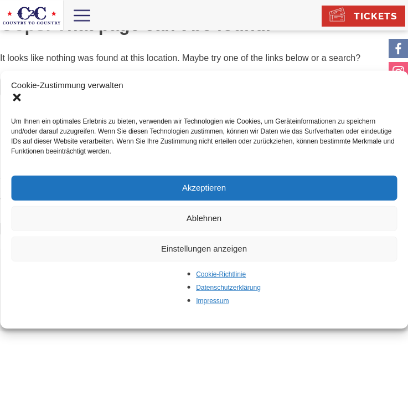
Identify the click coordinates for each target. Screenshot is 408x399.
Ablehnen (204, 218)
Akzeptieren (204, 187)
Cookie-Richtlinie (221, 274)
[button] (17, 98)
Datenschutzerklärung (228, 287)
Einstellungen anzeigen (204, 248)
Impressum (212, 300)
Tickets (375, 16)
